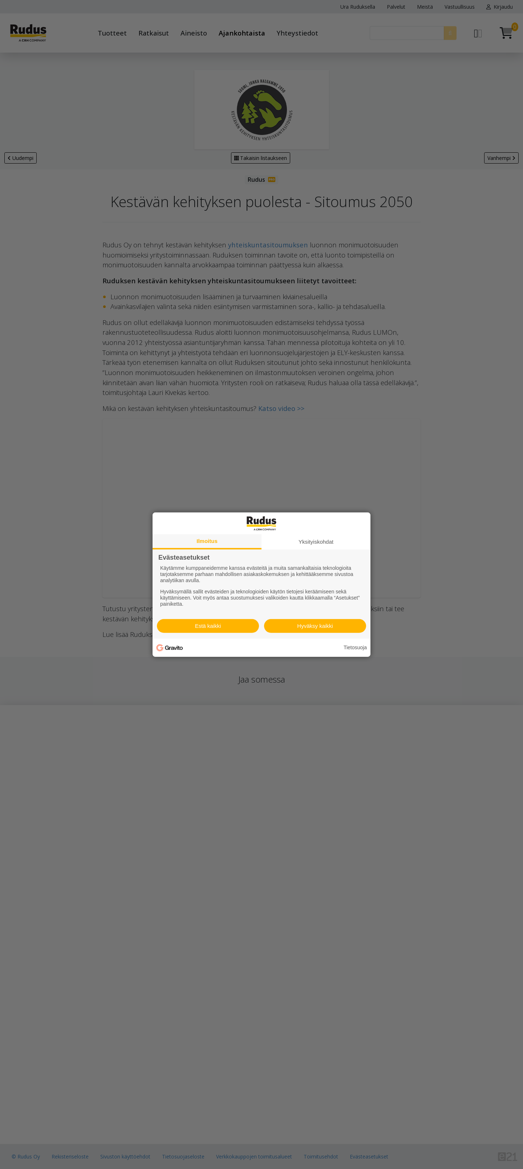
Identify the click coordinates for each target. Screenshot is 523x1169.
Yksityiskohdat (316, 541)
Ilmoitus (207, 541)
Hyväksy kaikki (315, 626)
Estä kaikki (208, 626)
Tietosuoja (355, 647)
